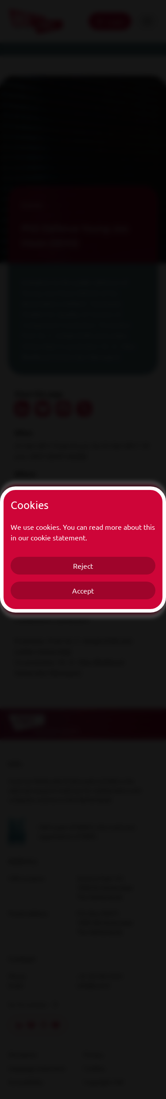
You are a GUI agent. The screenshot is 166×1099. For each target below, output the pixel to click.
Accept (83, 590)
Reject (83, 565)
